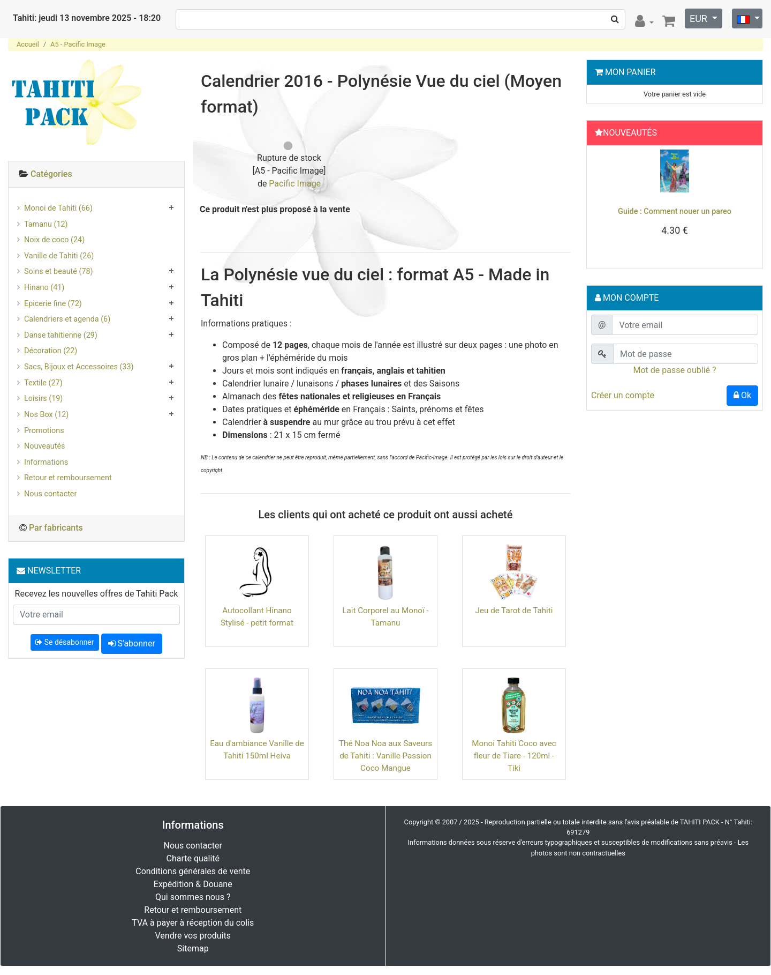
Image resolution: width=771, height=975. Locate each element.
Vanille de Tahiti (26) (59, 256)
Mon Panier (630, 72)
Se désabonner (64, 642)
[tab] (96, 174)
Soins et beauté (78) (58, 271)
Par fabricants (56, 528)
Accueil (28, 44)
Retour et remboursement (68, 477)
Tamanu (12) (46, 224)
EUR (699, 18)
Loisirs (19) (43, 398)
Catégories (51, 174)
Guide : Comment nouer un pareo (674, 211)
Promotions (44, 430)
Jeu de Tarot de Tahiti (514, 610)
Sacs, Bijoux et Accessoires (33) (79, 366)
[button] (603, 204)
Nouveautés (44, 446)
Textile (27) (43, 383)
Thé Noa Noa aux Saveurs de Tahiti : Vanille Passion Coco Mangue (385, 756)
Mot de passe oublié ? (674, 370)
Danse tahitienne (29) (60, 335)
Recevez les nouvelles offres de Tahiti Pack (96, 594)
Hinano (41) (44, 287)
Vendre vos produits (193, 936)
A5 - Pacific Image (77, 44)
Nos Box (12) (46, 414)
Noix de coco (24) (54, 239)
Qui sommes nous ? (192, 897)
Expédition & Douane (193, 884)
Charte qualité (193, 858)
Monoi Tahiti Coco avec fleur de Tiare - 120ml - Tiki (514, 756)
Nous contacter (50, 493)
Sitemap (193, 948)
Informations (46, 462)
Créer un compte (622, 395)
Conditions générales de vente (192, 871)
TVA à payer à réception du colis (193, 923)
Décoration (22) (50, 350)
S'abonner (131, 643)
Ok (742, 395)
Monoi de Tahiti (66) (58, 208)
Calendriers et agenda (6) (67, 319)
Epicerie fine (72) (53, 303)
